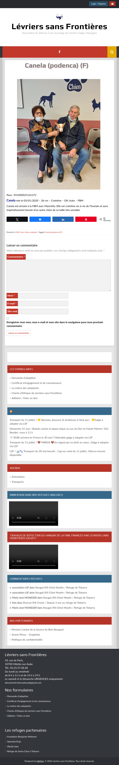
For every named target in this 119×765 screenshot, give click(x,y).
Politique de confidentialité (27, 639)
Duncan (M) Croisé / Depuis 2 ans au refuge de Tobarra (54, 602)
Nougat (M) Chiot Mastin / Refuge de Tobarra (61, 587)
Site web (12, 311)
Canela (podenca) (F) (53, 232)
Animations (18, 476)
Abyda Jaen (13, 746)
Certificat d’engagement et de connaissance (36, 382)
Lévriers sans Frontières (59, 26)
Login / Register (98, 3)
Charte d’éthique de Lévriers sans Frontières (37, 392)
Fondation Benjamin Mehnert (22, 736)
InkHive (40, 761)
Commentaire (16, 256)
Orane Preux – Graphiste (26, 634)
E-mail (11, 303)
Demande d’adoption (24, 377)
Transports (18, 481)
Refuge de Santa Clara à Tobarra (23, 751)
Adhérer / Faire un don (25, 398)
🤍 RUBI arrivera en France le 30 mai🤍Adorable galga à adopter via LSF (51, 437)
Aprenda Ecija (14, 741)
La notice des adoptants (25, 387)
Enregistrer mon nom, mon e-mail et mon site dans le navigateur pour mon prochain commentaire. (55, 324)
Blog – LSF (19, 411)
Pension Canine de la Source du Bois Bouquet (38, 629)
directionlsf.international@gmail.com (23, 682)
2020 (17, 232)
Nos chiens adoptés (29, 232)
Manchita (50, 205)
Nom (11, 295)
